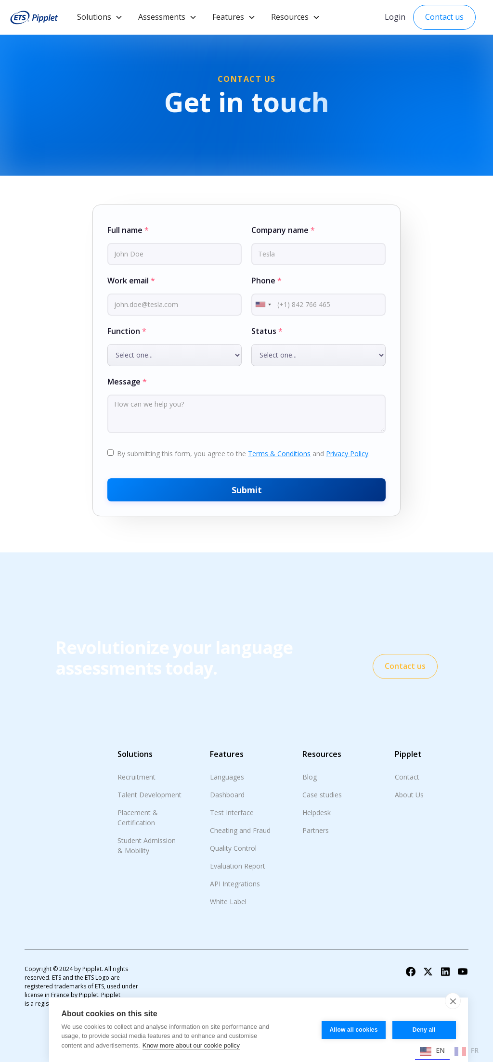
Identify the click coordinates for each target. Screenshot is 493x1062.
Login (395, 17)
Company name (283, 230)
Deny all (424, 1029)
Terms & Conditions (279, 453)
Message (127, 381)
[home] (34, 17)
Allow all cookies (353, 1029)
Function (126, 331)
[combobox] (263, 304)
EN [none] (432, 1051)
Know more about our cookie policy (191, 1045)
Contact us (444, 17)
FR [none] (466, 1051)
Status (267, 331)
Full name (128, 230)
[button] (99, 17)
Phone (266, 280)
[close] (453, 1001)
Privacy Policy (347, 453)
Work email (131, 280)
